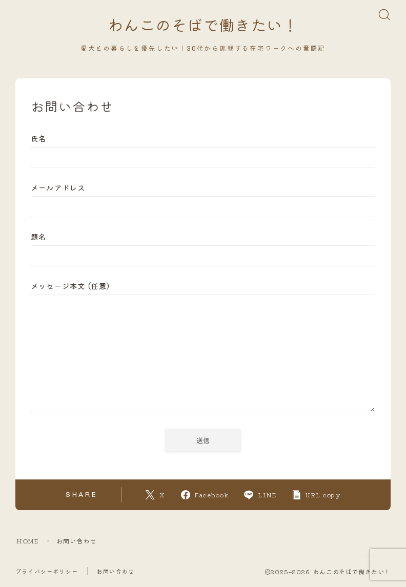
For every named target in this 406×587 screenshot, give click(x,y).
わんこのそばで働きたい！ (203, 26)
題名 (203, 248)
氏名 (203, 150)
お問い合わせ (115, 572)
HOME (27, 541)
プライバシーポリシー (46, 572)
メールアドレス (203, 199)
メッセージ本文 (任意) (203, 348)
